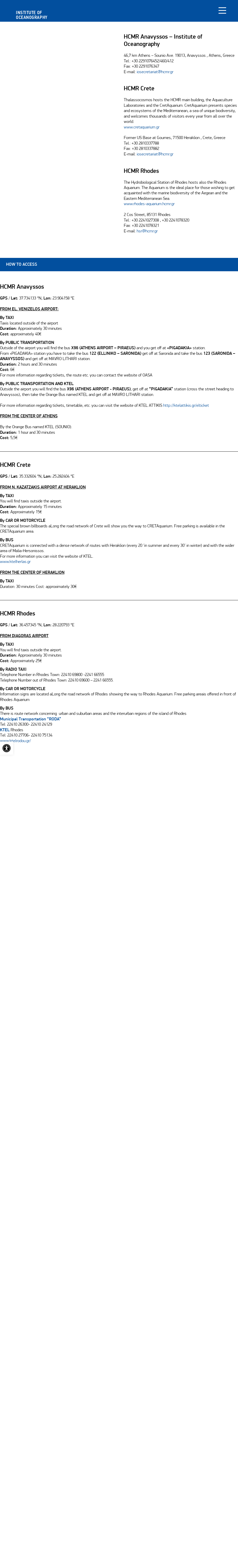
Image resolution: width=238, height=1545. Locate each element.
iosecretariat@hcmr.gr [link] (155, 72)
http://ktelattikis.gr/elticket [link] (186, 406)
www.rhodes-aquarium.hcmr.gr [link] (149, 204)
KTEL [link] (5, 730)
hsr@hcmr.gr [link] (147, 231)
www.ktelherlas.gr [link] (15, 562)
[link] (6, 748)
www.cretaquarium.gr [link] (141, 127)
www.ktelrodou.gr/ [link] (15, 741)
